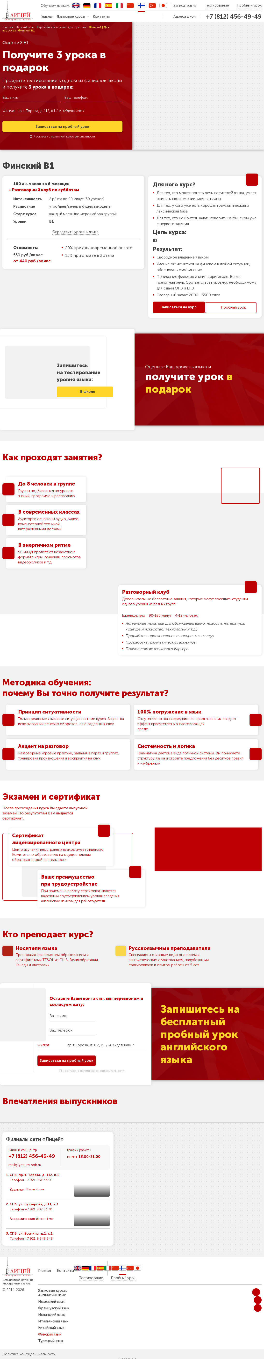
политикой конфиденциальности (73, 136)
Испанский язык (51, 1315)
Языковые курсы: (52, 1290)
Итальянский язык (53, 1321)
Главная (47, 16)
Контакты (101, 16)
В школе (92, 390)
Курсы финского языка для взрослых (61, 27)
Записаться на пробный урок (62, 126)
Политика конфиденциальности (29, 1354)
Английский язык (52, 1295)
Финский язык (25, 27)
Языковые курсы (71, 16)
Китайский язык (51, 1328)
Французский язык (53, 1308)
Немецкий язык (51, 1301)
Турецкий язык (50, 1341)
